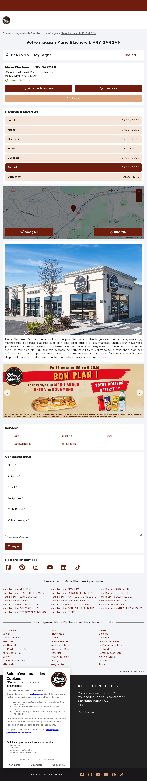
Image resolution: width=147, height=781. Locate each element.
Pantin (102, 664)
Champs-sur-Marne (109, 642)
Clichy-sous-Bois (12, 638)
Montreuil (104, 649)
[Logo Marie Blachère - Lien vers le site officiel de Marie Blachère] (6, 20)
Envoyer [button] (13, 546)
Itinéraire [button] (108, 88)
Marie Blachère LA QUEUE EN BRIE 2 (71, 593)
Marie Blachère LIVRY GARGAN (78, 33)
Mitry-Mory (56, 653)
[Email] (73, 487)
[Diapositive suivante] (140, 392)
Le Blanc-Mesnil (59, 642)
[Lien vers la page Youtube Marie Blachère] (106, 775)
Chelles (54, 638)
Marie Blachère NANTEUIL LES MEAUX (120, 608)
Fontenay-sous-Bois (110, 653)
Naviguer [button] (29, 232)
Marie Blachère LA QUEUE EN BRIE (70, 601)
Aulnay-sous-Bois (12, 653)
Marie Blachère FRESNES (113, 601)
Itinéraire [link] (118, 232)
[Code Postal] (73, 509)
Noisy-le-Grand (107, 657)
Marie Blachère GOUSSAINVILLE (20, 608)
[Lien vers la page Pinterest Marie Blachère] (114, 775)
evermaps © (138, 671)
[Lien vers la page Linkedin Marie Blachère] (98, 775)
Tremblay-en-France (14, 661)
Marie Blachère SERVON (112, 605)
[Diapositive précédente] (7, 392)
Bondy (54, 630)
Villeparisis (8, 664)
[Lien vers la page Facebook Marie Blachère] (82, 775)
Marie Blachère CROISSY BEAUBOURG (24, 612)
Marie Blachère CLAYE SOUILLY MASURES (26, 593)
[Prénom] (73, 476)
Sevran (6, 634)
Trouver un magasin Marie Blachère (22, 33)
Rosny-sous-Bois (60, 649)
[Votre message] (73, 526)
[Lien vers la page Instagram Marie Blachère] (90, 775)
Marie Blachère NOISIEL (16, 601)
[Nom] (73, 465)
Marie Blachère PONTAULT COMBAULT (72, 605)
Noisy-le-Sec (58, 664)
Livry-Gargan (51, 33)
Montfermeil (9, 645)
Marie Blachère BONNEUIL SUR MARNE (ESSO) (77, 608)
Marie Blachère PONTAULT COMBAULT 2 (73, 597)
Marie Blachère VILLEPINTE (18, 589)
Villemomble (57, 634)
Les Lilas (103, 661)
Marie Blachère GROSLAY (65, 589)
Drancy (54, 661)
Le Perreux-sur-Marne (111, 645)
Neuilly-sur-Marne (60, 645)
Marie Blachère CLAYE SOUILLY (20, 597)
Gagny (6, 657)
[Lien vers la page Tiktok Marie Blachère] (122, 775)
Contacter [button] (73, 98)
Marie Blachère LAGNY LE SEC (116, 597)
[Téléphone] (73, 498)
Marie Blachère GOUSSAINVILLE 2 (22, 605)
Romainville (105, 638)
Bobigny (103, 630)
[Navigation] (143, 20)
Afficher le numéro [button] (38, 88)
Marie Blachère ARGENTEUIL (115, 589)
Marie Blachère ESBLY (63, 612)
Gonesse (103, 634)
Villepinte (8, 642)
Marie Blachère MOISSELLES (114, 593)
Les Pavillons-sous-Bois (15, 649)
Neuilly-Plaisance (60, 657)
